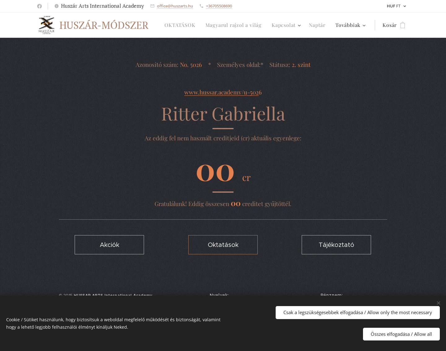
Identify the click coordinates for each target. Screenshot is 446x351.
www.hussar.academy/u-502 (221, 92)
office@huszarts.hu (175, 6)
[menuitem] (181, 25)
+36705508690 (219, 6)
